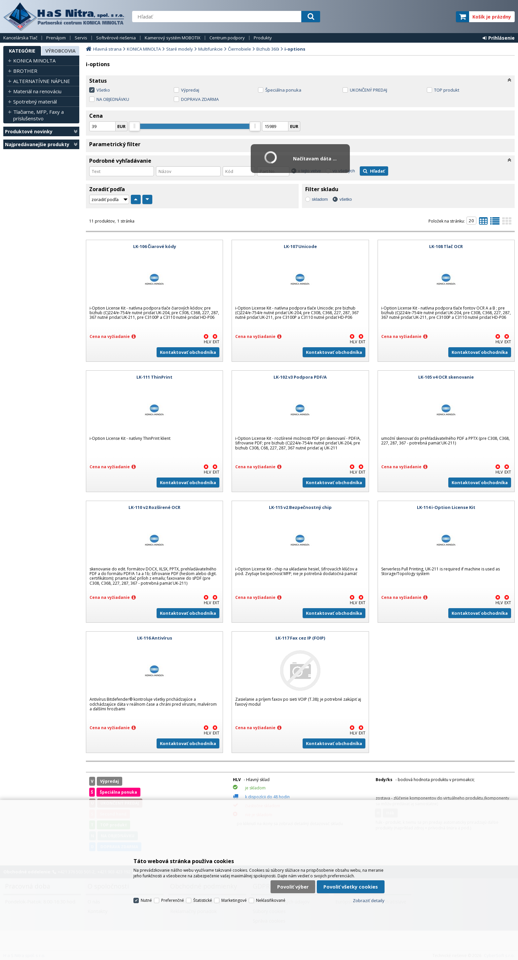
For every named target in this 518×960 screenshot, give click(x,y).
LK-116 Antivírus (154, 638)
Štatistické (202, 900)
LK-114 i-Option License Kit (446, 507)
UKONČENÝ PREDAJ (368, 90)
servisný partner (418, 16)
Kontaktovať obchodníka (188, 352)
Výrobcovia (60, 51)
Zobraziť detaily (369, 900)
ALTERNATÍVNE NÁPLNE (41, 81)
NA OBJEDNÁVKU (112, 99)
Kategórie (22, 51)
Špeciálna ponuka (283, 90)
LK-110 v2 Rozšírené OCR (154, 507)
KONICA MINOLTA (34, 60)
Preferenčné (172, 900)
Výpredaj (190, 90)
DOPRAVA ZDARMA (200, 99)
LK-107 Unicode (300, 246)
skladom (320, 199)
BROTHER (25, 70)
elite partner (442, 16)
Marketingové (234, 900)
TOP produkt (446, 90)
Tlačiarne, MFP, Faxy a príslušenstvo (38, 115)
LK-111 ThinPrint (154, 377)
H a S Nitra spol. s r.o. (64, 16)
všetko (345, 199)
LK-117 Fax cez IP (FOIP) (300, 638)
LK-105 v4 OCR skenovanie (446, 377)
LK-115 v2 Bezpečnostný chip (300, 507)
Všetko (103, 90)
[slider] (134, 126)
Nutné (146, 900)
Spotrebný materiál (35, 101)
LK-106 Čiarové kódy (154, 246)
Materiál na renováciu (37, 91)
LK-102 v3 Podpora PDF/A (300, 377)
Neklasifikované (270, 900)
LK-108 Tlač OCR (446, 246)
